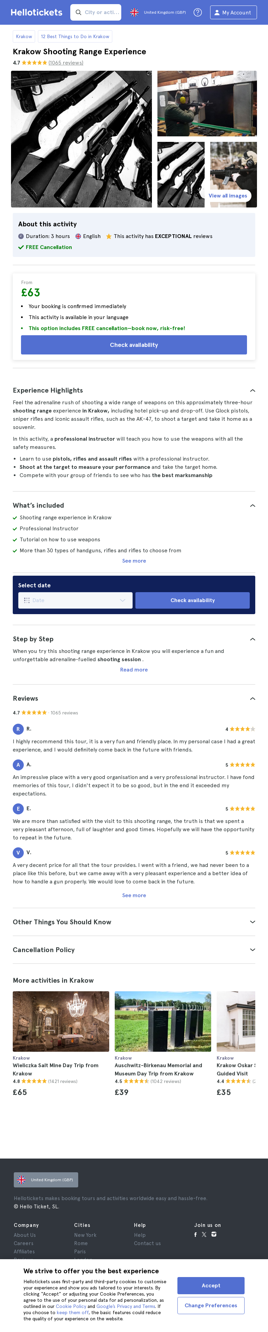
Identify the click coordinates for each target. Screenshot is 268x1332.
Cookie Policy (71, 1306)
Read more (134, 669)
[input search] (95, 12)
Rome (81, 1243)
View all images (228, 195)
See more (134, 560)
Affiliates (24, 1252)
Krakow (24, 36)
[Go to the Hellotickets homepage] (38, 12)
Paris (80, 1252)
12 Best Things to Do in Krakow (75, 36)
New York (85, 1235)
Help (140, 1235)
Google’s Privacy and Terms (125, 1306)
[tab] (134, 390)
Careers (23, 1243)
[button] (134, 390)
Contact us (147, 1243)
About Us (25, 1235)
